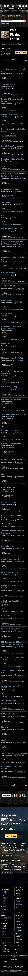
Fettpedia (17, 886)
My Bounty (4, 891)
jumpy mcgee (20, 716)
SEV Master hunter (8, 605)
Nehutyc (18, 262)
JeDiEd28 (18, 148)
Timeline (4, 903)
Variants (4, 909)
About (16, 933)
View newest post (5, 80)
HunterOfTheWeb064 (9, 163)
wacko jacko (19, 477)
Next (25, 60)
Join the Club (11, 836)
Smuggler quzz (7, 546)
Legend (18, 346)
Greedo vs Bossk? (9, 114)
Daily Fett (4, 925)
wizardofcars (19, 316)
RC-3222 (18, 631)
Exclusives (4, 945)
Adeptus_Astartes (8, 333)
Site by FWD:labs (19, 967)
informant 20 (19, 618)
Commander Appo (8, 491)
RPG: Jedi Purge (8, 487)
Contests (18, 901)
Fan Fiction (4, 934)
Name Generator (19, 904)
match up (5, 740)
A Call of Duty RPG (9, 286)
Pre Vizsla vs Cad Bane (11, 400)
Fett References (19, 892)
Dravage (18, 231)
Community (17, 898)
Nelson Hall (18, 927)
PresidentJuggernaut (9, 135)
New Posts (9, 15)
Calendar (17, 912)
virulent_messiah (8, 448)
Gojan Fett (18, 205)
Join (15, 952)
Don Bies (17, 918)
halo (3, 474)
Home (2, 886)
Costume (3, 906)
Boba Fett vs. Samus (10, 189)
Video (3, 932)
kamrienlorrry (20, 771)
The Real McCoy (7, 418)
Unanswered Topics (17, 15)
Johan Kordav (20, 743)
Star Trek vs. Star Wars (11, 629)
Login (20, 836)
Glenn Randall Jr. (19, 924)
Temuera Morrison (19, 915)
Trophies (17, 909)
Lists (3, 895)
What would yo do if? (10, 686)
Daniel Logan (18, 917)
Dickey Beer (18, 923)
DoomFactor (19, 433)
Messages (18, 907)
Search (11, 8)
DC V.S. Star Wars (8, 714)
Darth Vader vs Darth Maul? (13, 460)
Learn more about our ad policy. (13, 804)
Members (17, 903)
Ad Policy (12, 967)
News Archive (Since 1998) (6, 943)
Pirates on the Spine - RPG (12, 229)
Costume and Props (20, 928)
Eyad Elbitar (18, 926)
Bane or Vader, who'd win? (12, 657)
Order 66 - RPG (7, 300)
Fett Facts (18, 890)
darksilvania (19, 703)
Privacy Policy (20, 966)
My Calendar (18, 914)
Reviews (4, 900)
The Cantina (6, 202)
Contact (17, 942)
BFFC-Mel (19, 74)
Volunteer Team (19, 935)
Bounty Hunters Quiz (10, 559)
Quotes (17, 895)
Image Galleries (5, 926)
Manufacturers (5, 897)
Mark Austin (18, 921)
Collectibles (5, 889)
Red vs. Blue (6, 313)
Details (4, 911)
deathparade (19, 729)
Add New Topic (20, 16)
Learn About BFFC (7, 873)
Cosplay (4, 912)
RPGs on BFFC (9, 84)
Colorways (4, 894)
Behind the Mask (19, 887)
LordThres (19, 647)
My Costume (4, 908)
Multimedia (4, 923)
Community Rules (7, 966)
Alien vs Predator (8, 502)
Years (3, 901)
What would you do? (10, 572)
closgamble (19, 376)
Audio (3, 929)
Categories (4, 892)
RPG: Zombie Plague (10, 387)
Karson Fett (19, 288)
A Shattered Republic (10, 601)
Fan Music (4, 928)
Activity (17, 900)
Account (21, 8)
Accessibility (6, 967)
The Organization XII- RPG (12, 701)
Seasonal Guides (5, 951)
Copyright (14, 966)
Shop (17, 941)
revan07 (18, 505)
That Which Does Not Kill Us (13, 415)
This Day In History (19, 889)
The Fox (18, 303)
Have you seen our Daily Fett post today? (14, 1)
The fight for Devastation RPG (14, 753)
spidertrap (18, 218)
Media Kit (18, 936)
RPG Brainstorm (8, 273)
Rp (2, 215)
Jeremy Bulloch (19, 930)
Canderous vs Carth (9, 430)
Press (17, 938)
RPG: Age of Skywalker (11, 444)
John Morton (18, 920)
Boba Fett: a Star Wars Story (13, 159)
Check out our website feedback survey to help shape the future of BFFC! (14, 956)
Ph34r (17, 104)
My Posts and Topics (6, 16)
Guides (3, 946)
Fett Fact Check (5, 949)
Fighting (4, 727)
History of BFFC (19, 939)
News (2, 941)
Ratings (4, 898)
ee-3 (17, 660)
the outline (19, 360)
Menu (2, 8)
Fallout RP (5, 344)
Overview (3, 15)
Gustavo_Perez (7, 404)
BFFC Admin (7, 88)
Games (3, 935)
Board (3, 915)
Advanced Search (5, 23)
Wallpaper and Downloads (5, 938)
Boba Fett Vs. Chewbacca (12, 146)
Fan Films (4, 931)
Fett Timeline (18, 893)
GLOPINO (19, 117)
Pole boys (5, 616)
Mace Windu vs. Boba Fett (12, 358)
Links (17, 906)
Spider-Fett (19, 192)
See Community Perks (8, 855)
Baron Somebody (8, 690)
